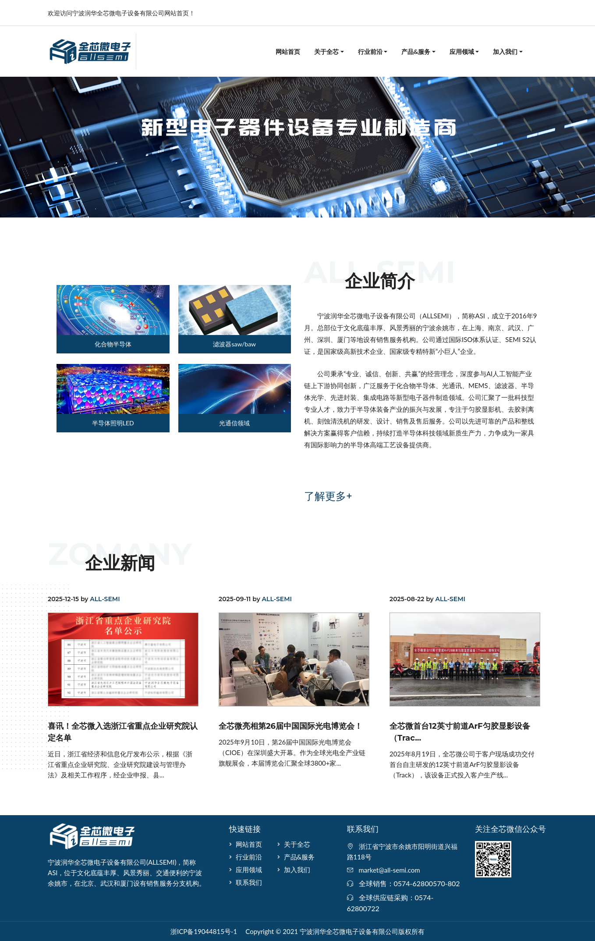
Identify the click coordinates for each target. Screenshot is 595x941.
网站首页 (288, 51)
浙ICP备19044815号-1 (203, 931)
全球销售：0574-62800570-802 (409, 883)
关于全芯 (326, 51)
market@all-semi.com (389, 870)
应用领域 (462, 51)
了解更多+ (328, 496)
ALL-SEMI (105, 599)
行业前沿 (370, 51)
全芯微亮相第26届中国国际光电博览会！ (290, 726)
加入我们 (505, 51)
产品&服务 (415, 51)
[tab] (109, 319)
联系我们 (249, 882)
